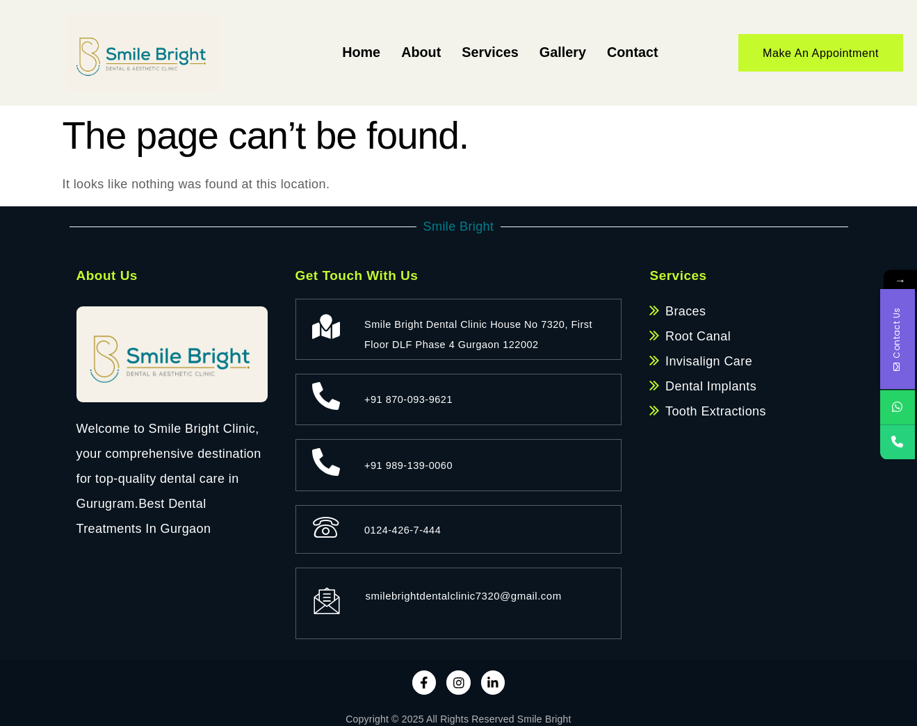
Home (342, 52)
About (405, 52)
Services (479, 52)
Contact (630, 52)
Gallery (555, 52)
